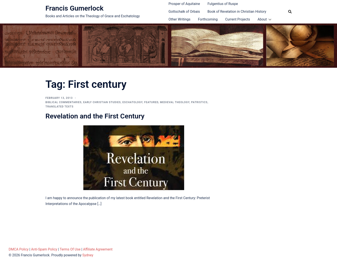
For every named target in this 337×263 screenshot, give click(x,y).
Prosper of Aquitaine (184, 4)
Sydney (87, 255)
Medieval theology (174, 102)
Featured (151, 102)
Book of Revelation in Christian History (236, 11)
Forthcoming (208, 19)
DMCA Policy (18, 249)
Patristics (199, 102)
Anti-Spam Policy (44, 249)
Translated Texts (60, 106)
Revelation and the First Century (95, 116)
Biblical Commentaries (64, 102)
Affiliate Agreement (98, 249)
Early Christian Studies (102, 102)
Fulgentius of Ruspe (222, 4)
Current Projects (237, 19)
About (262, 19)
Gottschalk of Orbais (184, 11)
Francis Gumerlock (75, 8)
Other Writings (179, 19)
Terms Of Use (70, 249)
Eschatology (132, 102)
